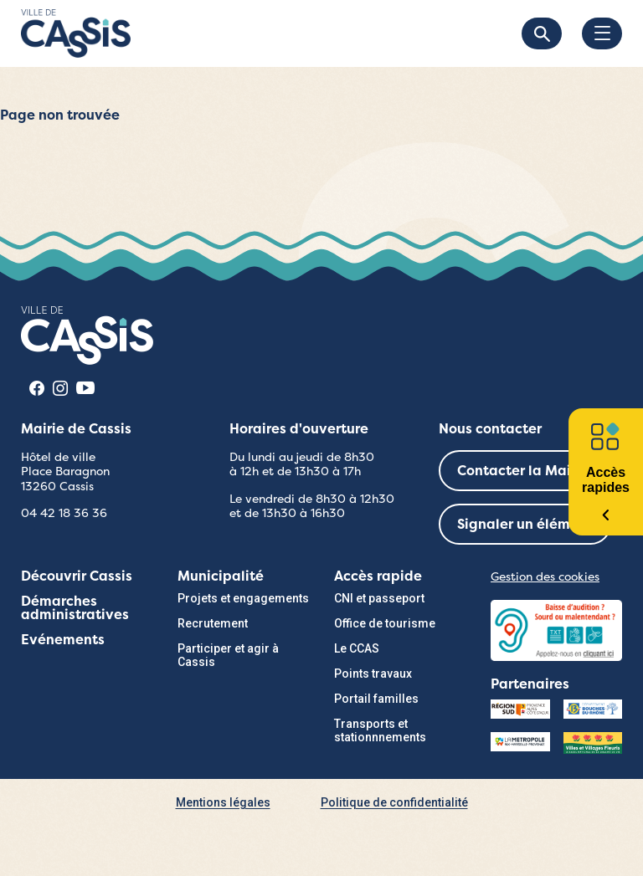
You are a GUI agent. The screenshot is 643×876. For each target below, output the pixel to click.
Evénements (63, 639)
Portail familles (376, 698)
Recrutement (212, 623)
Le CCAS (356, 648)
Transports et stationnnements (380, 730)
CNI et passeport (379, 598)
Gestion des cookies (545, 576)
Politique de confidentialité (394, 802)
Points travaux (373, 673)
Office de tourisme (384, 623)
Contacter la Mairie (523, 470)
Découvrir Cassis (76, 576)
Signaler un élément (525, 524)
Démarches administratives (75, 607)
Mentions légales (223, 802)
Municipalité (220, 576)
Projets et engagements (243, 598)
